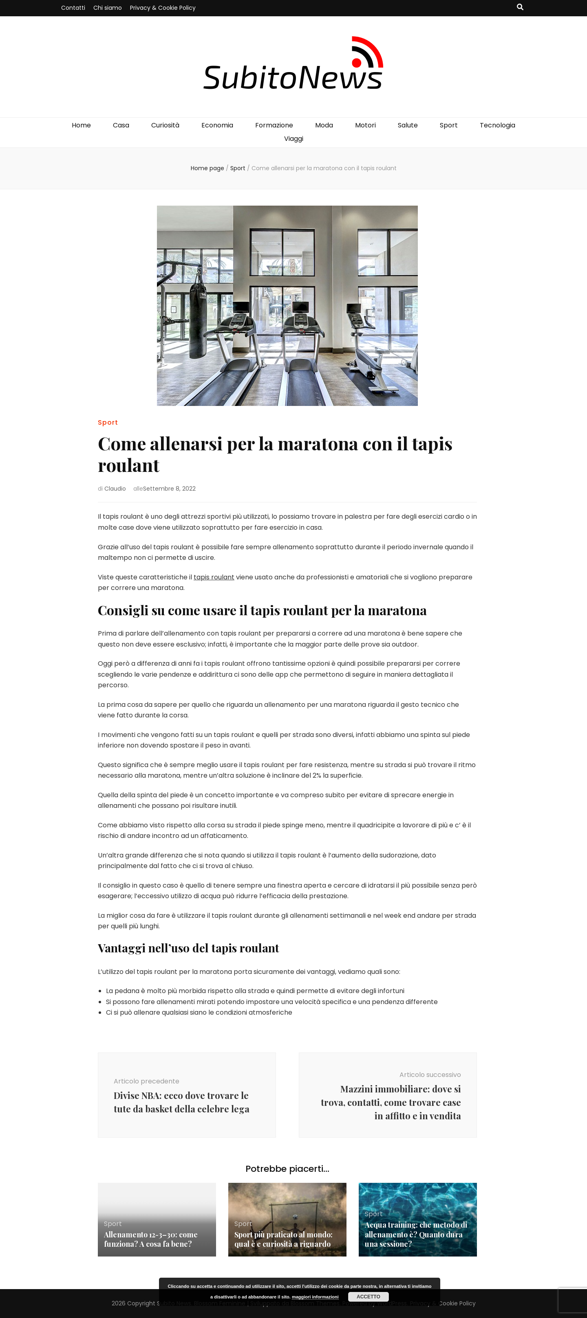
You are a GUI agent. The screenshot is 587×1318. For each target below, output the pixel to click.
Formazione (274, 125)
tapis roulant (214, 577)
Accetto (368, 1297)
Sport (449, 125)
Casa (121, 125)
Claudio (115, 489)
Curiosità (165, 125)
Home (81, 125)
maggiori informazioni (315, 1296)
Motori (365, 125)
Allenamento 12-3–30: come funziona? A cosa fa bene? (151, 1239)
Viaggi (293, 138)
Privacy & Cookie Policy (163, 8)
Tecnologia (497, 125)
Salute (408, 125)
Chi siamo (107, 8)
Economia (217, 125)
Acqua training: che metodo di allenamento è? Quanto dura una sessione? (416, 1234)
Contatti (73, 8)
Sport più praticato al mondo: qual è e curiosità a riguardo (284, 1239)
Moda (324, 125)
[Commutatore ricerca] (520, 7)
